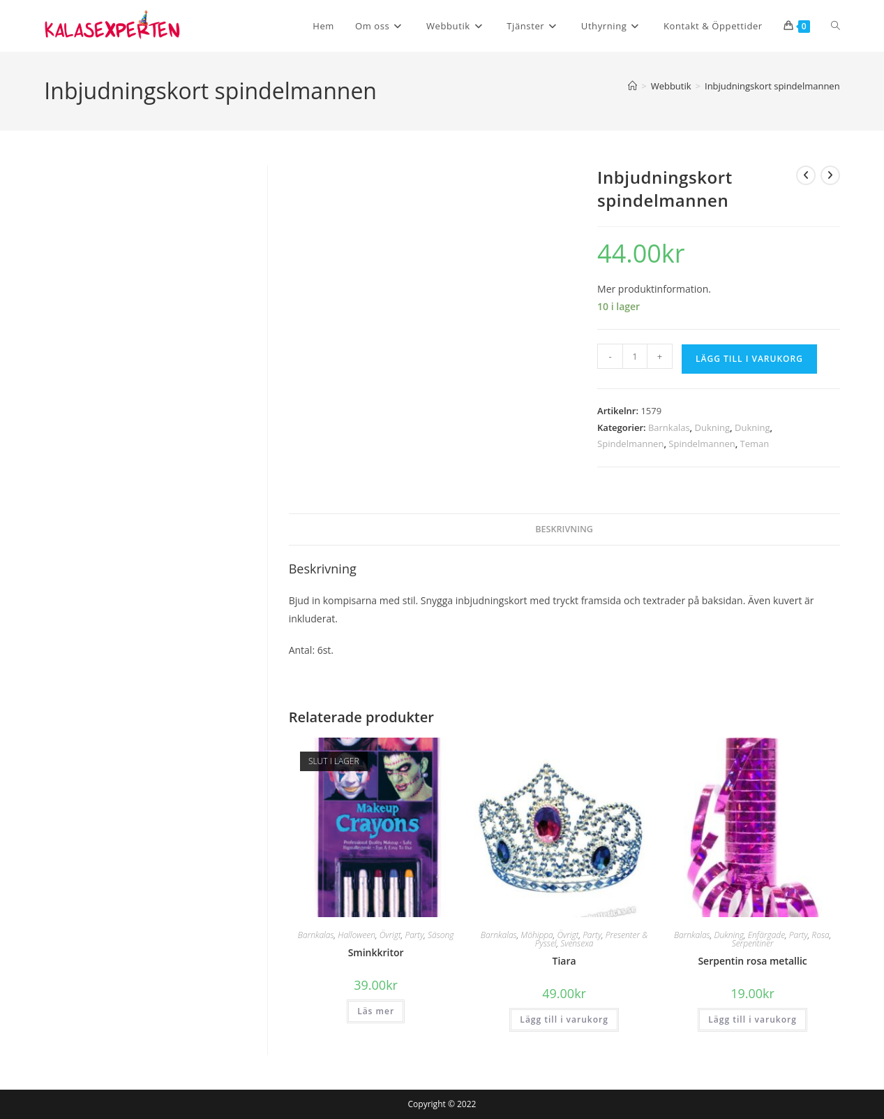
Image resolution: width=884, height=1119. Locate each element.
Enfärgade (766, 935)
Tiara (564, 960)
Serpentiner (753, 943)
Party (414, 935)
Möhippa (536, 935)
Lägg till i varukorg (749, 359)
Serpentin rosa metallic (752, 960)
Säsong (441, 935)
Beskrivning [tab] (564, 529)
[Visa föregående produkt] (806, 175)
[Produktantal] (634, 356)
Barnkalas (669, 427)
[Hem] (632, 86)
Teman (755, 443)
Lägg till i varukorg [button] (564, 1019)
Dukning (713, 427)
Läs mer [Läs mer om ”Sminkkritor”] (375, 1011)
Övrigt (390, 935)
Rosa (820, 935)
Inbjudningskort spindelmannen (772, 86)
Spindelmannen (630, 443)
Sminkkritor (376, 952)
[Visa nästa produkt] (830, 175)
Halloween (356, 935)
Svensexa (576, 943)
